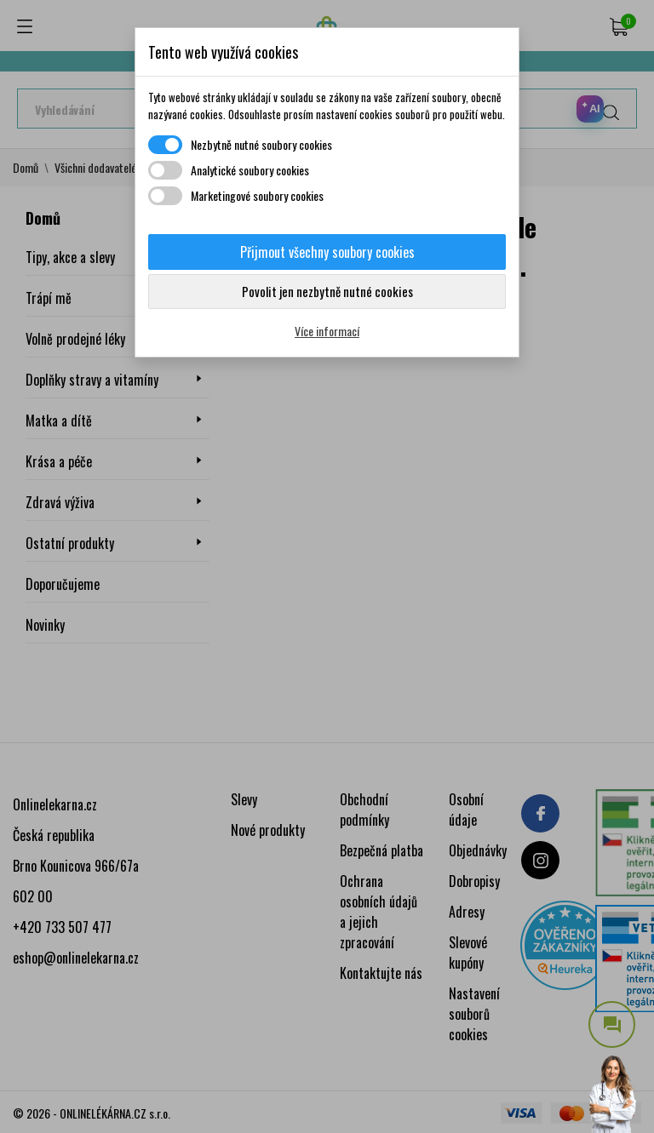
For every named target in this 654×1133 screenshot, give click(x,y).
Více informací (327, 331)
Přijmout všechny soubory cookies (327, 252)
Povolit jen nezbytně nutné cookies (327, 291)
